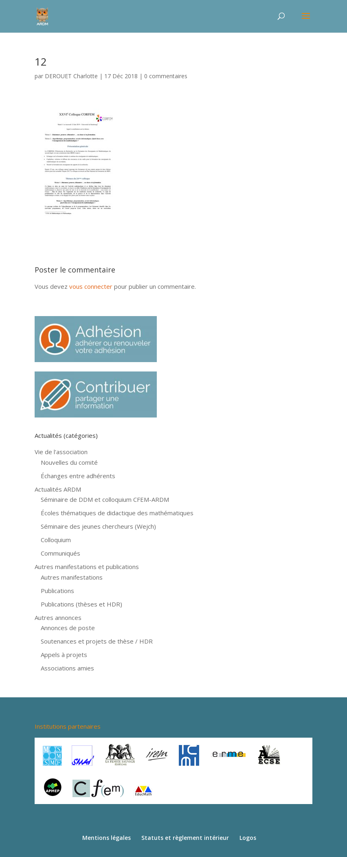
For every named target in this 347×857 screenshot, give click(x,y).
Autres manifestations (72, 577)
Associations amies (67, 668)
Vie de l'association (61, 452)
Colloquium (56, 540)
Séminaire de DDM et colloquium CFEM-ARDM (105, 499)
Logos (247, 838)
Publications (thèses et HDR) (81, 604)
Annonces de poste (68, 628)
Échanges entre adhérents (78, 476)
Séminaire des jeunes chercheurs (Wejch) (98, 526)
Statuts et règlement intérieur (185, 838)
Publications (57, 591)
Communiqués (60, 553)
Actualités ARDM (58, 489)
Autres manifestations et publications (87, 567)
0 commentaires (165, 76)
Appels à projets (64, 654)
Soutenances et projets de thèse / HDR (97, 641)
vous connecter (90, 286)
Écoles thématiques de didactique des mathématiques (117, 513)
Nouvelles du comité (69, 462)
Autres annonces (58, 617)
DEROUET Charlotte (71, 76)
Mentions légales (106, 838)
